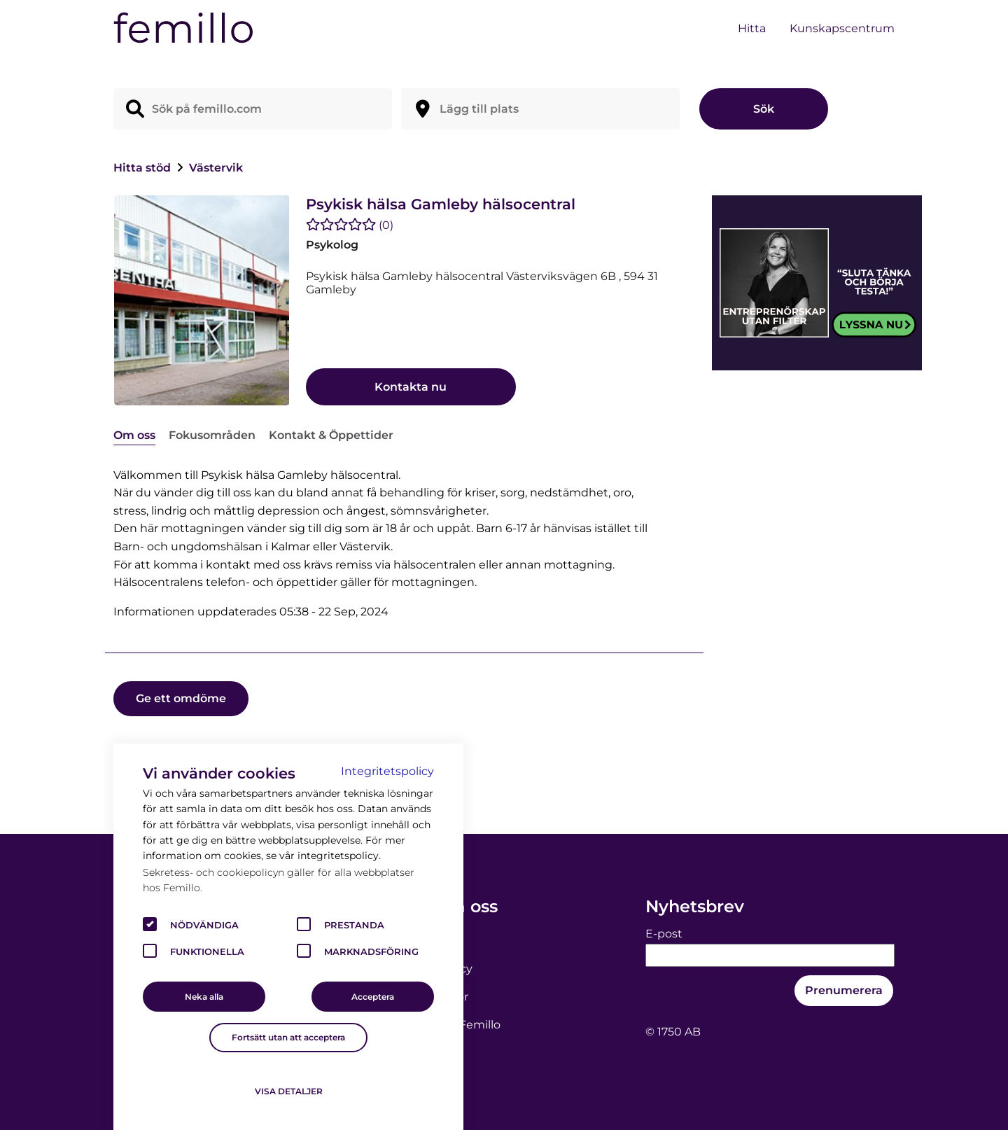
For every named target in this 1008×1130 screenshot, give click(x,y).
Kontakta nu (410, 386)
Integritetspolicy (387, 771)
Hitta (752, 28)
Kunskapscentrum (842, 28)
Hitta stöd (143, 167)
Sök (763, 109)
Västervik (216, 167)
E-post (663, 933)
